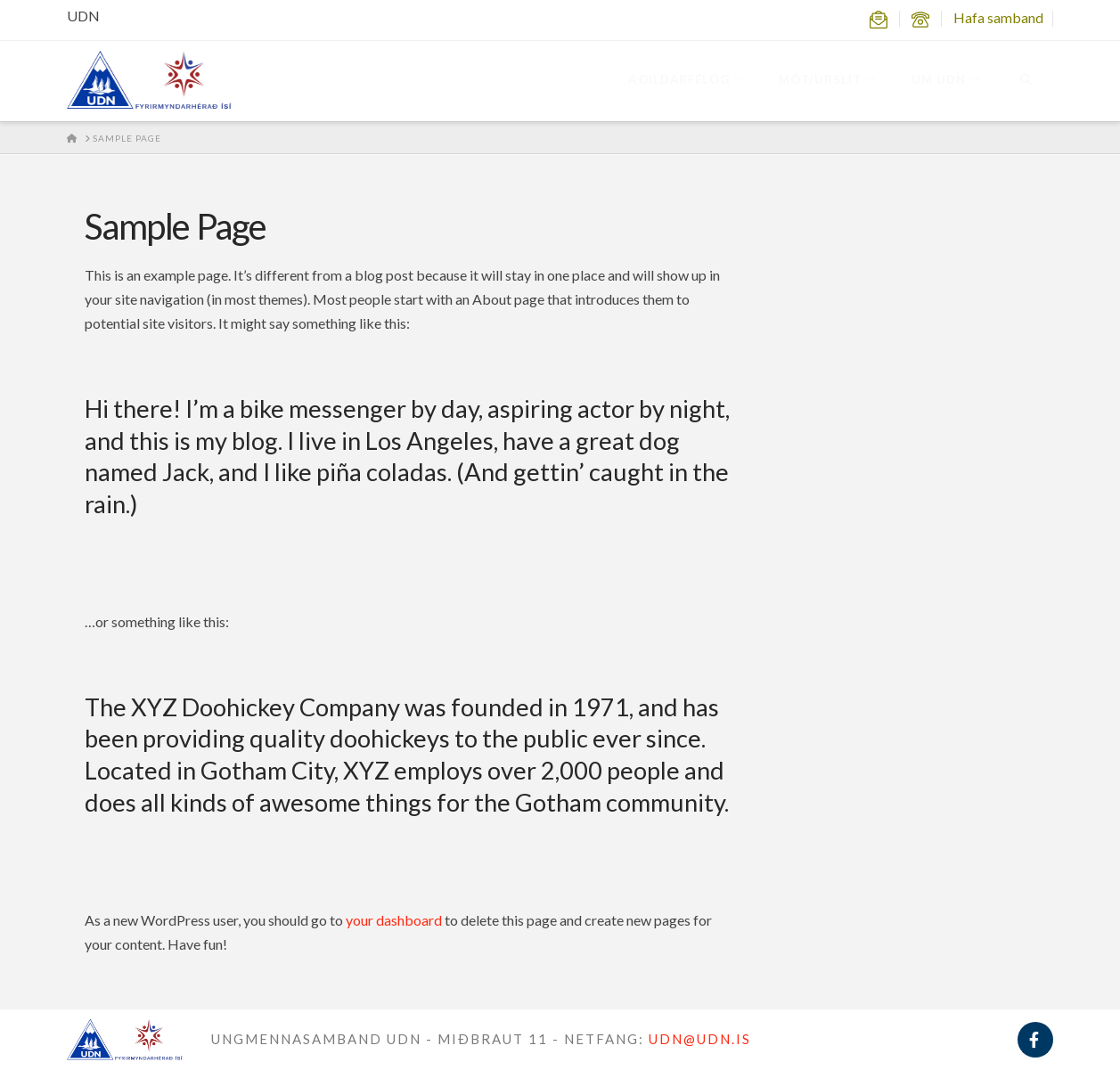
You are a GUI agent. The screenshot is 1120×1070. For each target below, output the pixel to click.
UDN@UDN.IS (700, 1039)
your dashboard (394, 919)
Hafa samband (998, 17)
